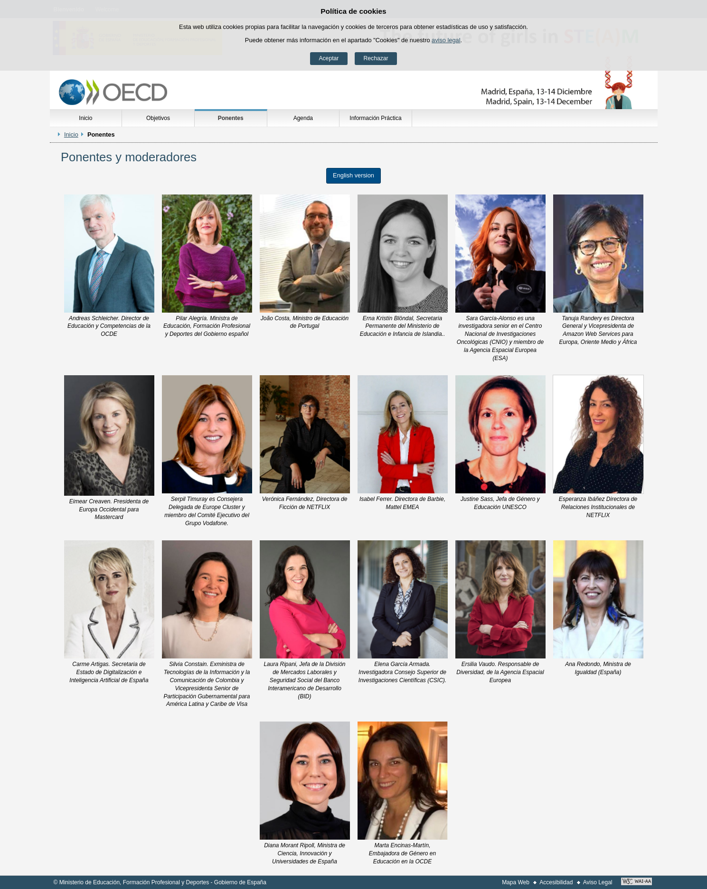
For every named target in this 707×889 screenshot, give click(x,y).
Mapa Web (515, 882)
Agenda (303, 118)
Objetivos (158, 118)
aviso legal (446, 40)
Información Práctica (375, 118)
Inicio (85, 118)
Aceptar (329, 58)
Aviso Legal (598, 882)
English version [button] (353, 175)
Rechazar (376, 58)
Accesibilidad (556, 882)
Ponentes (231, 118)
